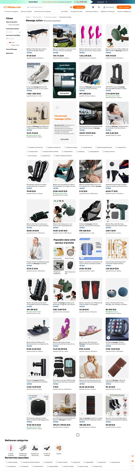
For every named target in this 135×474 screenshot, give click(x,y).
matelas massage (11, 462)
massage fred (75, 462)
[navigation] (14, 226)
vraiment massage (68, 466)
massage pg (80, 151)
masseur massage (61, 462)
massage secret (120, 147)
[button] (71, 7)
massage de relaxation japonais (30, 462)
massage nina (101, 462)
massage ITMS (88, 462)
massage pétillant (52, 466)
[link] (132, 456)
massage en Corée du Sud (35, 147)
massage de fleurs (37, 466)
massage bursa (45, 155)
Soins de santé (37, 17)
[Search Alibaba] (47, 7)
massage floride (114, 462)
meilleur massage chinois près (63, 155)
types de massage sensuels (104, 147)
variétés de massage (70, 147)
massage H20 (47, 462)
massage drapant (86, 147)
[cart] (99, 7)
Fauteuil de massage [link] (65, 17)
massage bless (11, 466)
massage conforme (108, 151)
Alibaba (28, 17)
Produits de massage (50, 17)
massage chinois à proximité (49, 151)
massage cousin (97, 466)
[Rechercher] (79, 7)
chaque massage (82, 466)
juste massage (32, 155)
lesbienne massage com (53, 147)
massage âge (23, 466)
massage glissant (93, 151)
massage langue (32, 151)
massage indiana (67, 151)
